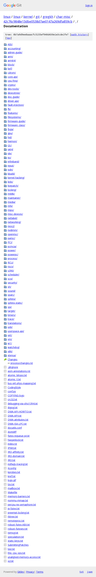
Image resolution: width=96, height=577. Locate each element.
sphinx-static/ (15, 302)
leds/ (10, 181)
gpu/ (10, 133)
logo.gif (12, 480)
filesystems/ (14, 117)
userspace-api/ (16, 331)
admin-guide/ (15, 52)
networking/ (14, 222)
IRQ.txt (11, 460)
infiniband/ (13, 161)
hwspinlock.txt (15, 439)
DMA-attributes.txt (18, 419)
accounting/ (14, 48)
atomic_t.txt (14, 379)
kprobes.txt (14, 472)
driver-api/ (13, 101)
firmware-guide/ (16, 121)
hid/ (10, 137)
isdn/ (10, 169)
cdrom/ (12, 72)
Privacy (30, 571)
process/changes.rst (21, 363)
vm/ (10, 339)
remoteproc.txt (16, 520)
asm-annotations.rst (19, 371)
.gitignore (13, 367)
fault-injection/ (16, 105)
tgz (9, 38)
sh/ (9, 286)
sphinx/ (12, 299)
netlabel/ (12, 218)
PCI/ (10, 242)
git (38, 17)
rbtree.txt (13, 516)
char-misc (63, 17)
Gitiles (20, 571)
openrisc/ (13, 234)
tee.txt (11, 549)
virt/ (10, 335)
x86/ (10, 351)
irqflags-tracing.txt (18, 464)
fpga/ (11, 129)
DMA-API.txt (15, 415)
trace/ (11, 319)
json (90, 571)
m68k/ (11, 193)
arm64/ (12, 60)
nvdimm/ (13, 230)
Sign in (89, 5)
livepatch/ (13, 185)
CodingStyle (14, 387)
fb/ (9, 109)
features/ (13, 113)
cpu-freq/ (13, 80)
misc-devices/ (15, 214)
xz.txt (11, 561)
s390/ (11, 270)
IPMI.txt (12, 448)
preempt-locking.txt (18, 512)
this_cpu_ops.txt (16, 553)
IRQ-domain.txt (16, 456)
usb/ (10, 327)
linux (6, 17)
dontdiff (12, 431)
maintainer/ (14, 197)
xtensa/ (12, 355)
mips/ (11, 210)
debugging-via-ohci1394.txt (23, 403)
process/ (12, 258)
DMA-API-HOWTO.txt (20, 411)
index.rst (12, 443)
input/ (11, 165)
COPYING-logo (16, 395)
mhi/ (10, 206)
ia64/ (10, 149)
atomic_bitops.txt (17, 375)
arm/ (10, 56)
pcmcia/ (12, 246)
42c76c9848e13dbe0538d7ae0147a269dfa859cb (37, 21)
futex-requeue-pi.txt (19, 435)
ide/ (10, 153)
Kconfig (12, 468)
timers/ (12, 315)
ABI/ (10, 44)
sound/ (11, 290)
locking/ (12, 189)
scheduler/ (13, 274)
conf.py (12, 391)
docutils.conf (15, 427)
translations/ (15, 323)
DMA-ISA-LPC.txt (17, 423)
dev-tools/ (13, 88)
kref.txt (11, 476)
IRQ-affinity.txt (16, 452)
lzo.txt (11, 484)
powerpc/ (13, 254)
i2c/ (10, 145)
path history (79, 34)
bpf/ (10, 68)
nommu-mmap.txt (18, 500)
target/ (11, 311)
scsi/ (10, 278)
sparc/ (11, 294)
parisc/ (11, 238)
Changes (12, 359)
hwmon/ (12, 141)
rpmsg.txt (13, 532)
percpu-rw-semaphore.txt (22, 504)
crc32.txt (12, 399)
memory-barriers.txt (19, 496)
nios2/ (11, 226)
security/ (12, 282)
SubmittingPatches (18, 544)
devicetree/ (14, 93)
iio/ (9, 157)
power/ (12, 250)
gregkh (48, 17)
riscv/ (11, 266)
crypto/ (12, 84)
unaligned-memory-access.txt (24, 557)
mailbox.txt (14, 488)
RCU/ (10, 262)
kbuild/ (11, 173)
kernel (28, 17)
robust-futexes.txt (18, 528)
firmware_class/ (16, 125)
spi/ (10, 307)
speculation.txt (16, 536)
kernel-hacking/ (16, 177)
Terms (39, 571)
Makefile (12, 492)
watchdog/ (14, 347)
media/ (11, 202)
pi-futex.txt (14, 508)
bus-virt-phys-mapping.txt (22, 383)
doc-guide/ (14, 96)
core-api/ (13, 76)
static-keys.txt (15, 540)
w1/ (10, 343)
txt (81, 571)
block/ (11, 64)
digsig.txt (13, 407)
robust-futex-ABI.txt (19, 524)
